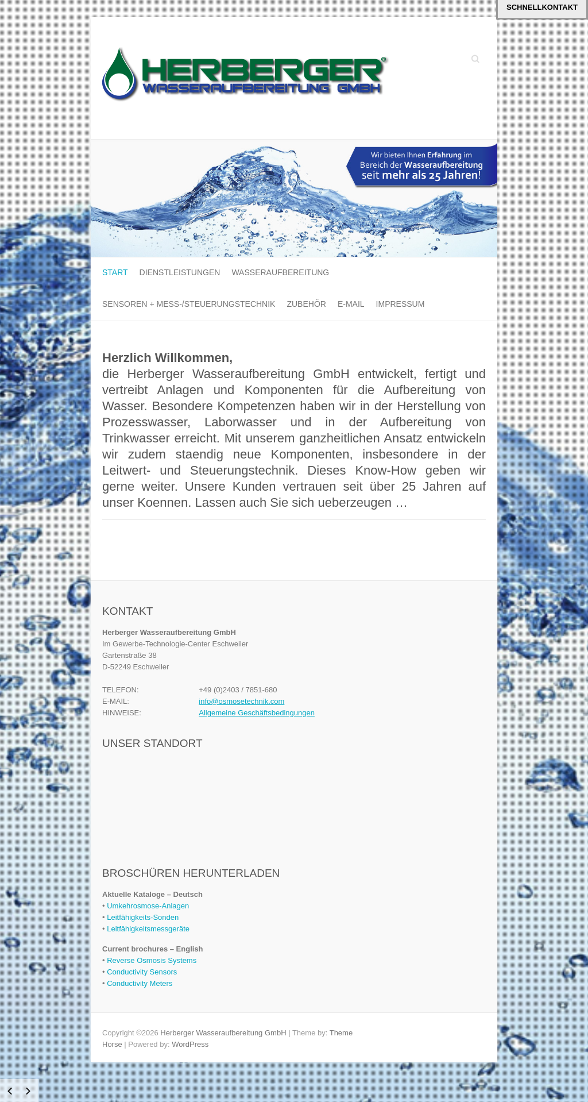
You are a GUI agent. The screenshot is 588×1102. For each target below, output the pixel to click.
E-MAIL (351, 304)
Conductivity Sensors (142, 972)
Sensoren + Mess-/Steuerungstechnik (188, 304)
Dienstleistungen (180, 272)
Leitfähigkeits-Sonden (143, 917)
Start (115, 272)
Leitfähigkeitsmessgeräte (148, 928)
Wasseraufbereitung (280, 272)
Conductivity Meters (139, 983)
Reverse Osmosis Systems (151, 960)
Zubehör (306, 304)
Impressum (400, 304)
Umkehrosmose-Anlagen (148, 905)
